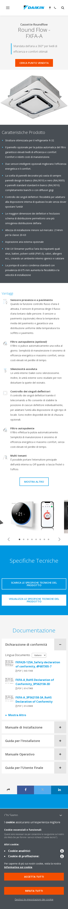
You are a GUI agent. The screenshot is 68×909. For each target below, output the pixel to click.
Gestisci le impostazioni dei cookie (34, 899)
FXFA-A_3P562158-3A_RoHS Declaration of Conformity (34, 699)
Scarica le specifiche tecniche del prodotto (34, 584)
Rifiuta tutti (34, 890)
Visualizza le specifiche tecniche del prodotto (34, 600)
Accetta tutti (34, 876)
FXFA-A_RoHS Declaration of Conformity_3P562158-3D (35, 682)
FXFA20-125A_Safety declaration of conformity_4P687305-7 (38, 664)
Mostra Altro (34, 481)
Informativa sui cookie (18, 867)
